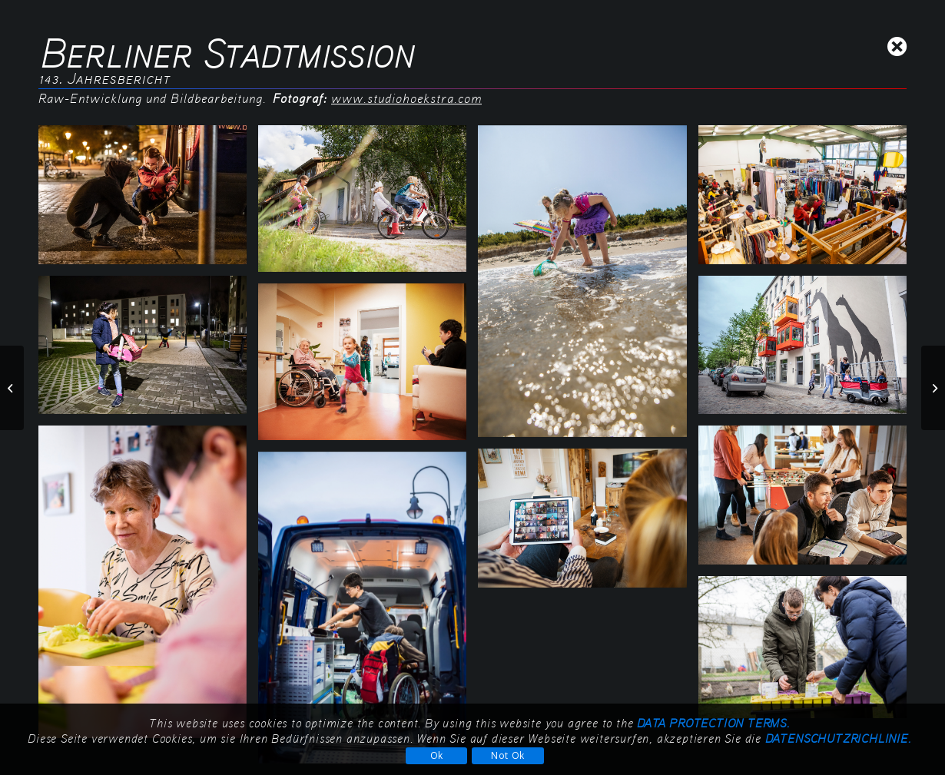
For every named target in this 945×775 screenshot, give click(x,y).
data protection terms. (713, 722)
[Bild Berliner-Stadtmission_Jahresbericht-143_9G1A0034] (808, 501)
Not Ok (508, 755)
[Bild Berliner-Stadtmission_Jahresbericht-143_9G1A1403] (808, 351)
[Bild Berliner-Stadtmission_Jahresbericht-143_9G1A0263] (368, 367)
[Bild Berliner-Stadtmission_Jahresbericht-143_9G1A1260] (808, 653)
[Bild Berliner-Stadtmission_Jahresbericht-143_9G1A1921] (368, 204)
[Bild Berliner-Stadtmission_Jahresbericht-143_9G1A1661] (588, 287)
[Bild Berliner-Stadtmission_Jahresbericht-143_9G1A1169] (148, 588)
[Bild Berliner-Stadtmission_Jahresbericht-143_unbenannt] (148, 200)
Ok (436, 755)
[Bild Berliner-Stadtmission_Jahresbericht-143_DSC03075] (588, 524)
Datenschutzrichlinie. (838, 737)
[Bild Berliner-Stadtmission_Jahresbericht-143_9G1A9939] (808, 200)
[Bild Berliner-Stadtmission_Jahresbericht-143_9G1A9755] (148, 351)
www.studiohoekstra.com (406, 98)
